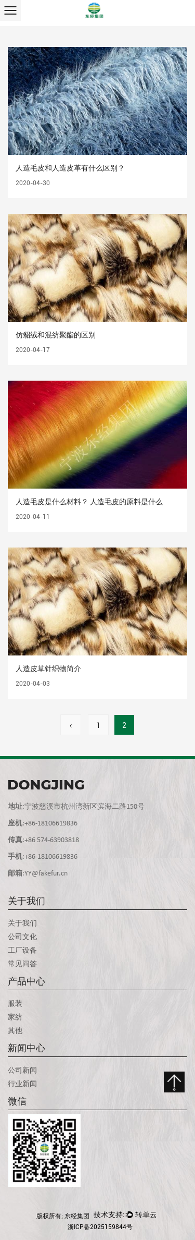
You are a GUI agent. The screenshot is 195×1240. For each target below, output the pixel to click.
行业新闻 (22, 1083)
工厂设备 (22, 950)
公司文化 (22, 936)
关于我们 (22, 923)
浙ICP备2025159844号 (100, 1227)
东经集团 (76, 1216)
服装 (15, 1003)
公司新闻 (22, 1070)
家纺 (15, 1017)
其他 (15, 1030)
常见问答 (22, 963)
